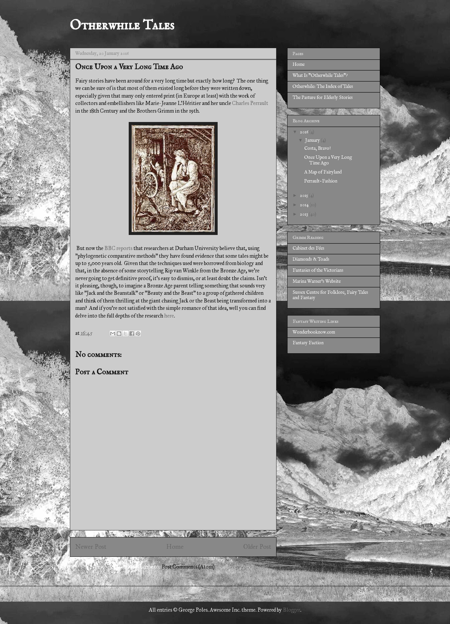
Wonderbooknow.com (314, 332)
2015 (304, 196)
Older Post (257, 546)
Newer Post (90, 546)
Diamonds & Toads (311, 259)
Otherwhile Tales (122, 25)
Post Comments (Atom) (187, 567)
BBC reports (118, 248)
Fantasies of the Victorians (318, 270)
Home (175, 546)
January (313, 140)
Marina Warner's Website (317, 281)
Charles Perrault (250, 103)
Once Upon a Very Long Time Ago (328, 160)
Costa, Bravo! (317, 148)
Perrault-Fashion (320, 181)
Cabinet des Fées (308, 248)
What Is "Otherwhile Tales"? (320, 76)
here (169, 316)
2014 (305, 205)
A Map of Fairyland (323, 172)
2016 (304, 132)
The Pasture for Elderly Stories (323, 98)
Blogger (291, 610)
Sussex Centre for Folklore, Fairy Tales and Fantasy (330, 295)
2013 (304, 214)
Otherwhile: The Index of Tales (323, 87)
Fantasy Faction (308, 343)
